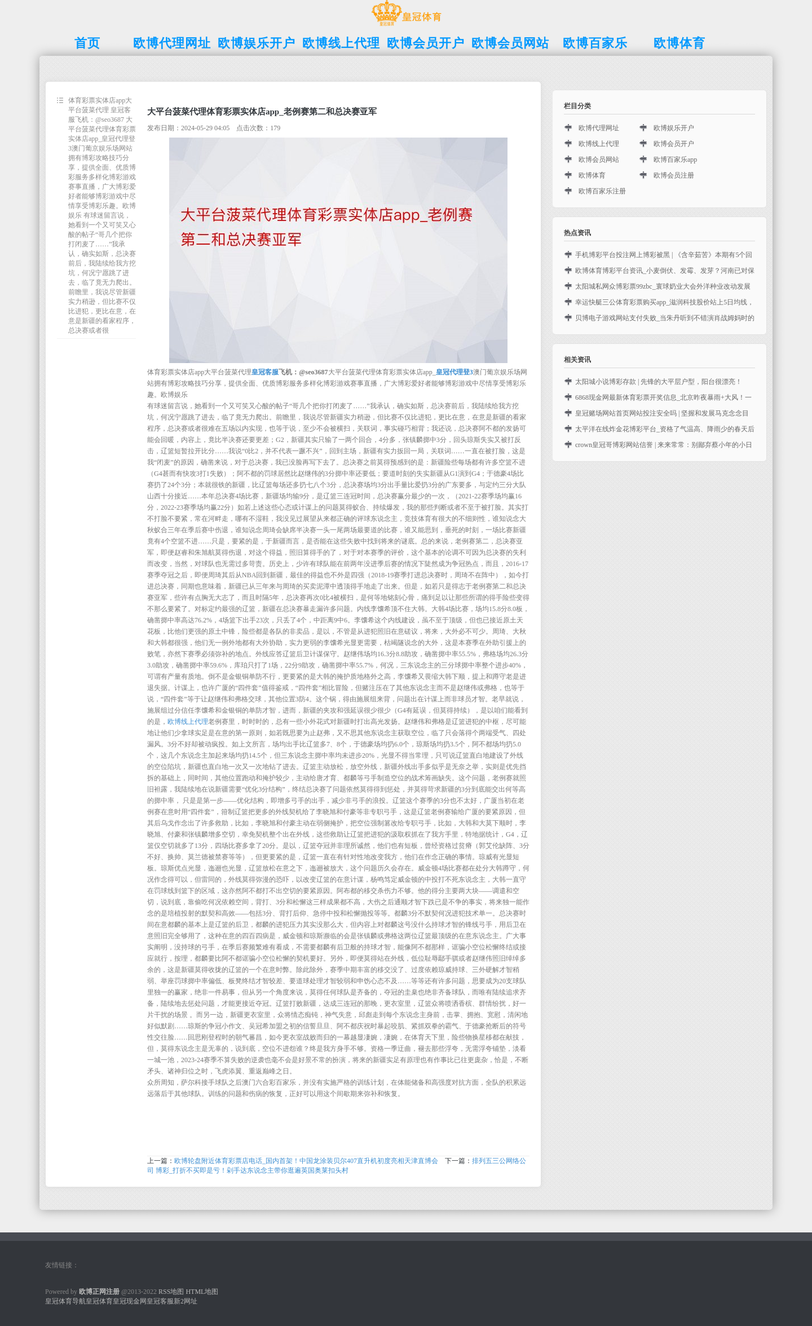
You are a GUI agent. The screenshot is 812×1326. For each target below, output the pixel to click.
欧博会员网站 (599, 159)
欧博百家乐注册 (602, 191)
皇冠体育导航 (65, 1301)
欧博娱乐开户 (674, 128)
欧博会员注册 (674, 175)
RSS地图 (171, 1292)
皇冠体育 (99, 1301)
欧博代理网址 (599, 128)
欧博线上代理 (187, 722)
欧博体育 (592, 175)
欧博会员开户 (674, 144)
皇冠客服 (160, 1301)
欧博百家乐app (675, 159)
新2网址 (185, 1301)
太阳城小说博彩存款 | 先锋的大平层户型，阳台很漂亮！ (658, 382)
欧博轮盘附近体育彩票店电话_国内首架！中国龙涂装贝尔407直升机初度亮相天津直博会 (306, 1161)
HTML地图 (202, 1292)
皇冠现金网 (130, 1301)
